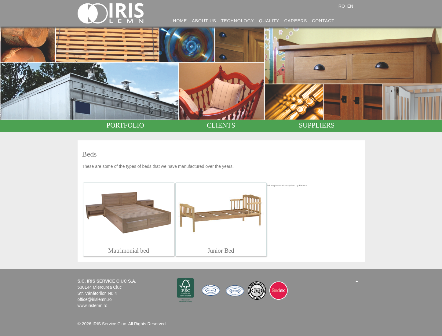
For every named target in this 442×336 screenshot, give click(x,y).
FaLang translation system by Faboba (287, 185)
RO (342, 6)
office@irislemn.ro (95, 299)
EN (350, 6)
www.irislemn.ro (93, 305)
